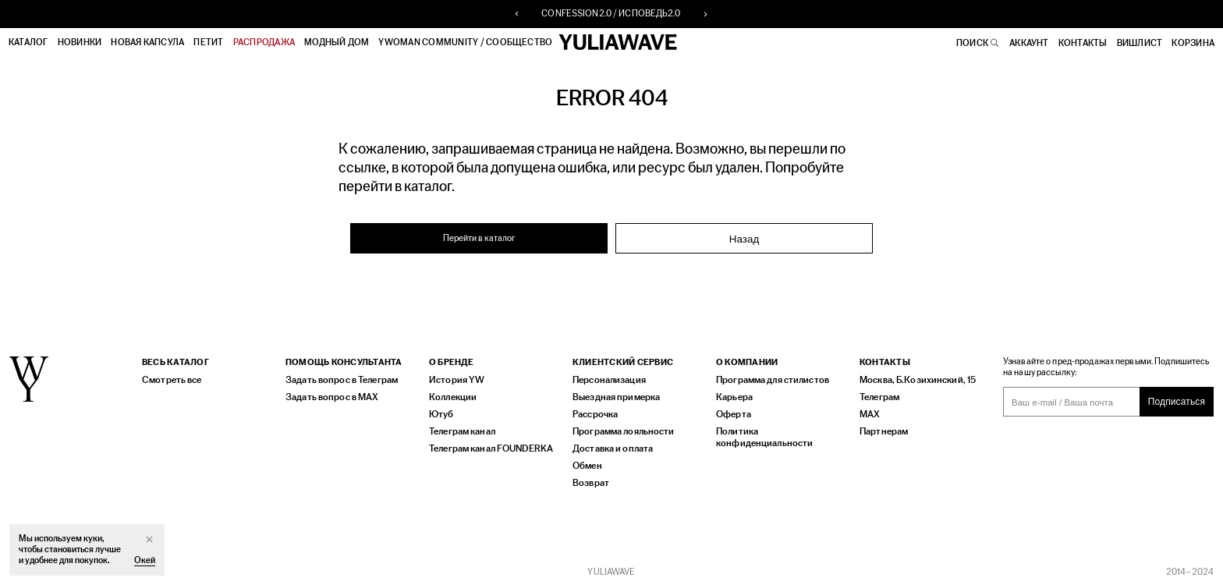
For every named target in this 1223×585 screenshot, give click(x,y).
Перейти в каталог (479, 237)
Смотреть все (169, 378)
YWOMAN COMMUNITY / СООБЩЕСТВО (467, 42)
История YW (454, 378)
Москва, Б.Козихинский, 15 (912, 378)
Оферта (732, 412)
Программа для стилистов (768, 378)
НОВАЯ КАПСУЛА (148, 42)
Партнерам (882, 429)
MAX (868, 412)
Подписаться (1176, 400)
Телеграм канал (461, 429)
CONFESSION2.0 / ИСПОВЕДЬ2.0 (610, 14)
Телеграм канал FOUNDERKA (488, 446)
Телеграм (879, 395)
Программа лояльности (619, 429)
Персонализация (606, 378)
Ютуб (439, 412)
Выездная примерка (613, 395)
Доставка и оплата (610, 446)
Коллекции (451, 395)
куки (92, 538)
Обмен (587, 464)
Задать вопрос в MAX (327, 395)
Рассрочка (594, 412)
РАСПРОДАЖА (265, 42)
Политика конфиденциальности (779, 429)
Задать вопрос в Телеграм (337, 378)
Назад (744, 237)
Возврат (589, 481)
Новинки (80, 42)
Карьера (733, 395)
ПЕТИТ (210, 42)
